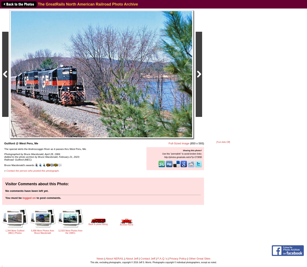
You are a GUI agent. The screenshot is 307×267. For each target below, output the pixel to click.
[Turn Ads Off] (223, 142)
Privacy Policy (178, 258)
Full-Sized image (179, 143)
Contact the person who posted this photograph (32, 170)
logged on (29, 198)
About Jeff (132, 258)
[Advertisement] (223, 75)
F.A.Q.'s (162, 258)
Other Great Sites (199, 258)
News (100, 258)
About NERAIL (115, 258)
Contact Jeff (147, 258)
